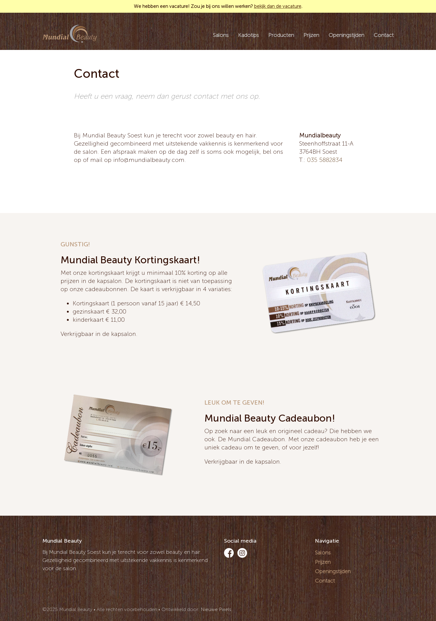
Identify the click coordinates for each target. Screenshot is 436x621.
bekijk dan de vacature (277, 6)
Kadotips (248, 35)
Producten (281, 35)
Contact (384, 35)
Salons (221, 35)
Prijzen (311, 35)
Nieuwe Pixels (216, 609)
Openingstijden (346, 35)
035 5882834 (324, 159)
